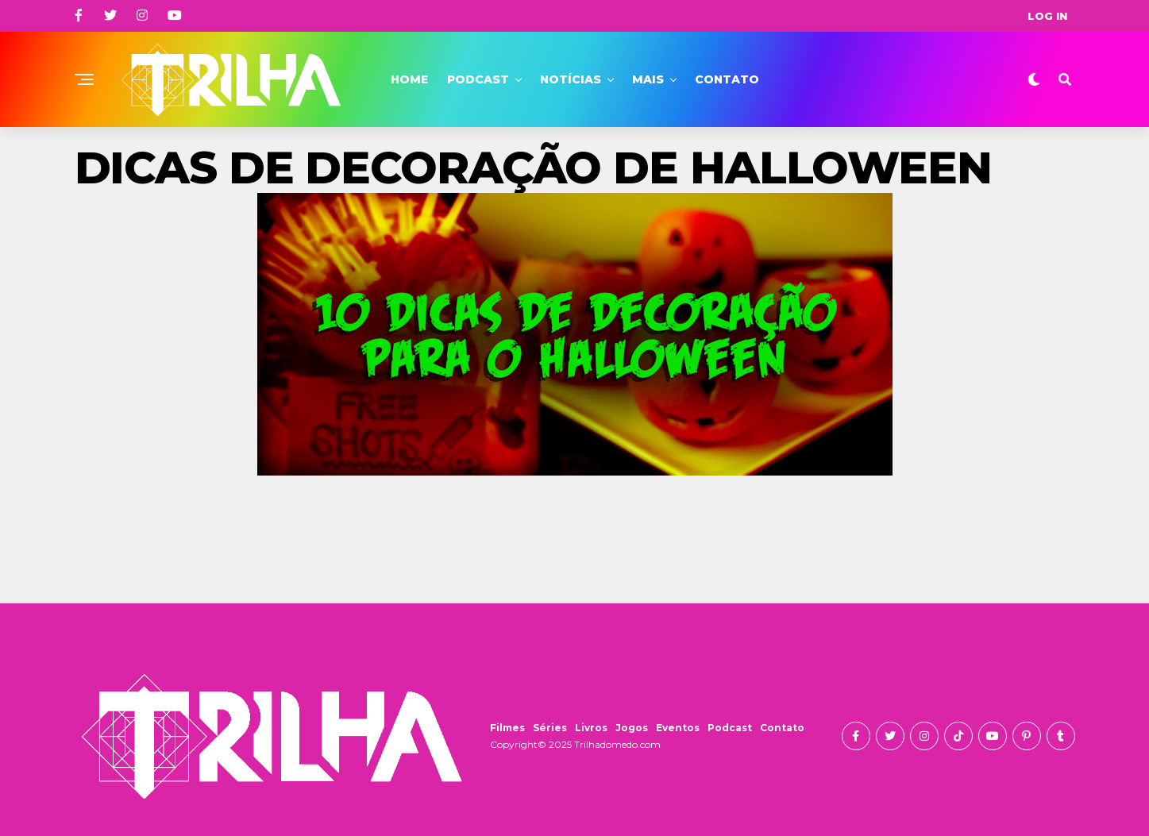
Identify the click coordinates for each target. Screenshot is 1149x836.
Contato (727, 79)
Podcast (478, 79)
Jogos (631, 728)
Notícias (570, 79)
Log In (1047, 16)
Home (409, 79)
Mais (648, 79)
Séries (550, 728)
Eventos (678, 728)
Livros (591, 728)
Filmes (507, 728)
